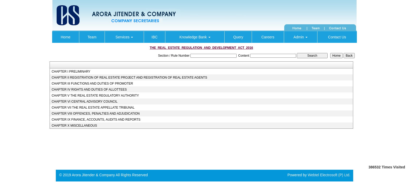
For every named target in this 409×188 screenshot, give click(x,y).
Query (238, 37)
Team (91, 37)
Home (65, 37)
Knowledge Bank (194, 37)
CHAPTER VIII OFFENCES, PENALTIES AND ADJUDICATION (96, 113)
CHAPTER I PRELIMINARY (71, 71)
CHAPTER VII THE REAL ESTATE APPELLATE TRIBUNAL (93, 107)
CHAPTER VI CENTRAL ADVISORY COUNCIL (85, 101)
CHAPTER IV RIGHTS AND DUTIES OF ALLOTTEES (89, 89)
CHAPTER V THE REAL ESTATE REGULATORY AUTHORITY (95, 95)
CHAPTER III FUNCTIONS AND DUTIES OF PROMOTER (92, 83)
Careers (267, 37)
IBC (155, 37)
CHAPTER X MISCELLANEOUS (74, 125)
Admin (300, 37)
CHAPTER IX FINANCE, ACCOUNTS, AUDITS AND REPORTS (96, 119)
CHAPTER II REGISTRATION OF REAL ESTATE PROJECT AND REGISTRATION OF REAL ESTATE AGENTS (129, 77)
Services (124, 37)
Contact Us (337, 37)
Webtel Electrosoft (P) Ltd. (329, 175)
